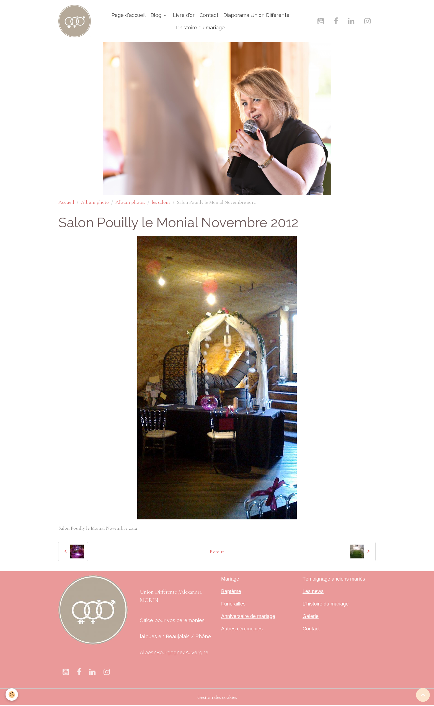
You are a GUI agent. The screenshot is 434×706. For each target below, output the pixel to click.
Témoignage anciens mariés (334, 579)
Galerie (311, 616)
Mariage (230, 579)
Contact (209, 15)
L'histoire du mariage (200, 27)
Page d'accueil (129, 15)
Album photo (95, 202)
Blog (157, 15)
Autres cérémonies (242, 629)
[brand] (74, 21)
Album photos (130, 202)
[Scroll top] (423, 695)
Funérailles (233, 604)
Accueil (66, 202)
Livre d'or (184, 15)
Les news (313, 591)
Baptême (231, 591)
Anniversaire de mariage (248, 616)
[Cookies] (12, 694)
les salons (161, 202)
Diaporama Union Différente (256, 15)
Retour (217, 551)
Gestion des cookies (217, 697)
